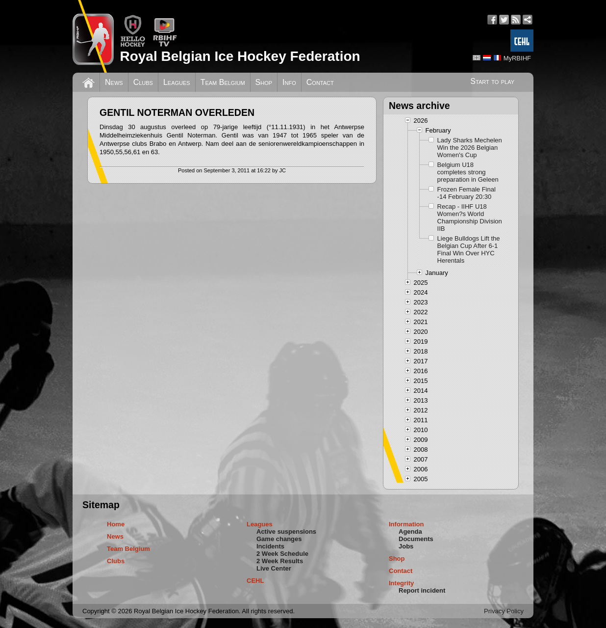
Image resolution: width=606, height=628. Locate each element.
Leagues (176, 82)
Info (289, 82)
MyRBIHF (517, 58)
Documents (416, 539)
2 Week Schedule (282, 553)
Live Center (273, 568)
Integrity (401, 583)
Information (406, 524)
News (114, 82)
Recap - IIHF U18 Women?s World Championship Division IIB (469, 217)
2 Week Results (279, 561)
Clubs (143, 82)
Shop (264, 82)
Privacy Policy (504, 611)
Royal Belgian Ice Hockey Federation (240, 56)
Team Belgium (223, 82)
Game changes (279, 539)
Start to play (492, 81)
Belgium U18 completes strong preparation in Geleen (468, 172)
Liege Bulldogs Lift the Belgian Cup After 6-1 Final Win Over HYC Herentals (468, 249)
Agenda (410, 531)
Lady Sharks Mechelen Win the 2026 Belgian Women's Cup (469, 148)
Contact (320, 82)
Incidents (270, 546)
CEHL (255, 580)
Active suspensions (286, 531)
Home (116, 524)
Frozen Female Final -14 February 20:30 (466, 193)
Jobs (406, 546)
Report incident (422, 590)
